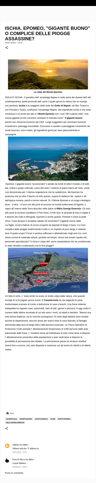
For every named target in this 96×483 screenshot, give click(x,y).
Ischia (52, 419)
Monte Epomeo (64, 419)
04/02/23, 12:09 (19, 467)
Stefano (16, 445)
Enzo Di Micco (18, 459)
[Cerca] (92, 3)
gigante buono (26, 419)
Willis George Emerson (15, 422)
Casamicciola (11, 419)
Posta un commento (14, 473)
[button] (6, 48)
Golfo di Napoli (41, 419)
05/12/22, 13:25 (19, 452)
